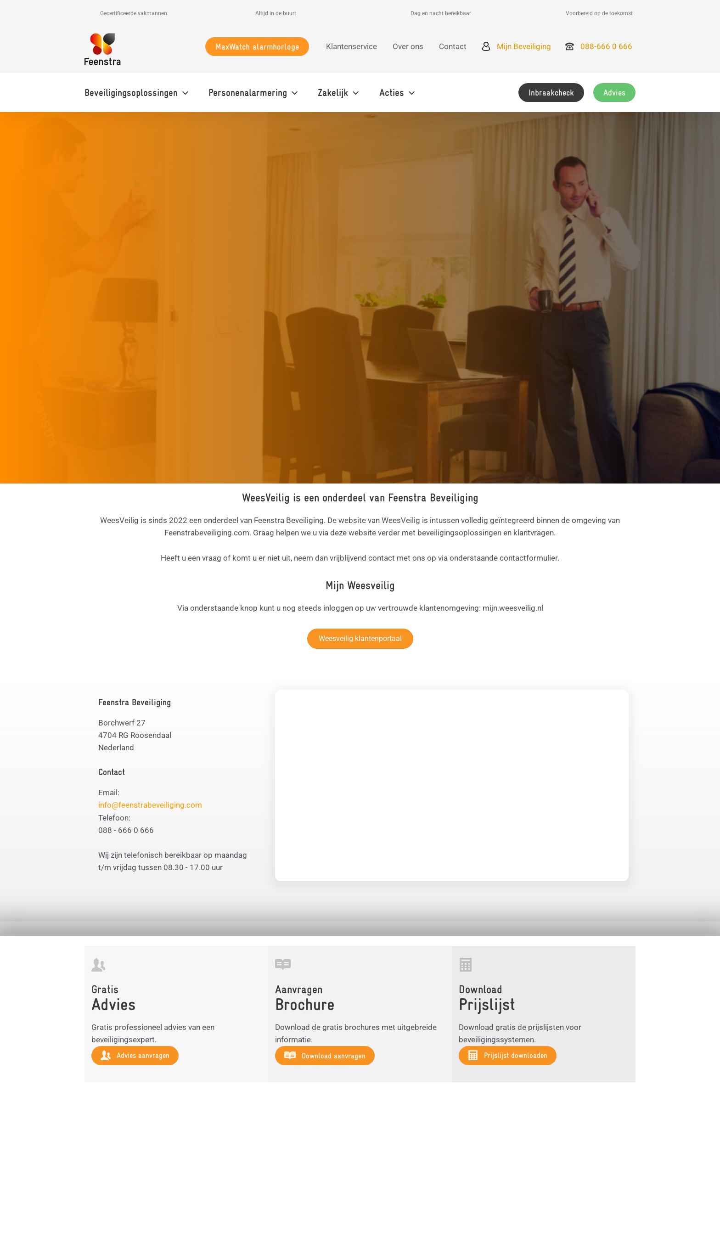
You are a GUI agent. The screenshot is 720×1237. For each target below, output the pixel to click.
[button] (257, 46)
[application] (183, 92)
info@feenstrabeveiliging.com (150, 805)
